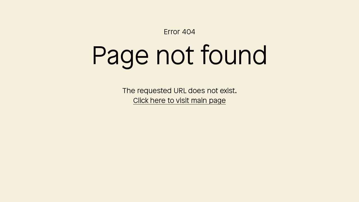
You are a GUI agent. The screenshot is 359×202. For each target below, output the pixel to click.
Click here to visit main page (179, 101)
